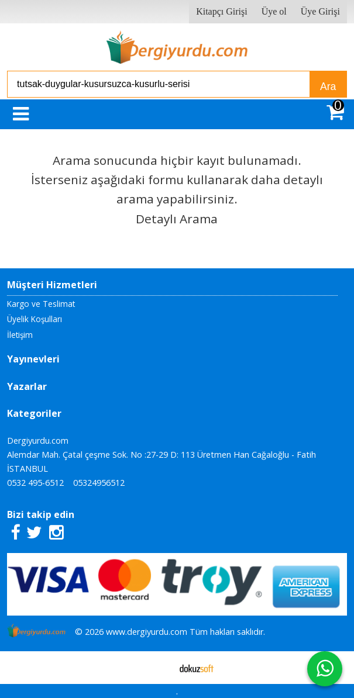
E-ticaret (158, 667)
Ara (328, 86)
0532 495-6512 (35, 482)
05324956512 (99, 482)
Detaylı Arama (177, 218)
